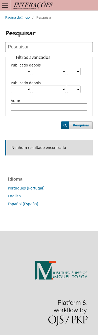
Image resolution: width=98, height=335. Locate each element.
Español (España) (23, 203)
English (14, 195)
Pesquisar (81, 125)
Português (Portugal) (26, 188)
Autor (15, 100)
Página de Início (17, 17)
